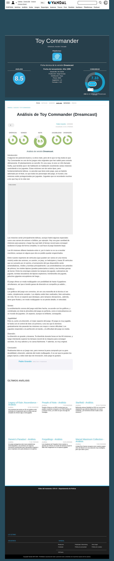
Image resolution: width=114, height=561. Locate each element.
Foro (65, 7)
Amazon (33, 1)
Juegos (37, 7)
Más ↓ (42, 2)
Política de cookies (97, 547)
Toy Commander (57, 40)
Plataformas (88, 7)
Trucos (59, 7)
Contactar (60, 547)
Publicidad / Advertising (81, 544)
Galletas (20, 1)
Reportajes (45, 7)
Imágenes (66, 103)
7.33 (95, 78)
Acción (57, 46)
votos (95, 94)
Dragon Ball (26, 1)
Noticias (17, 7)
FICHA (38, 103)
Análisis (24, 7)
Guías (31, 7)
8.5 (19, 78)
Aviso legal (95, 544)
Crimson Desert (22, 4)
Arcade (63, 46)
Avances (53, 7)
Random (71, 7)
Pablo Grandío (61, 124)
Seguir (92, 84)
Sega (61, 76)
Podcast (96, 7)
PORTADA (9, 7)
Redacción (61, 544)
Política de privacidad (81, 547)
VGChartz (60, 552)
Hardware (79, 7)
